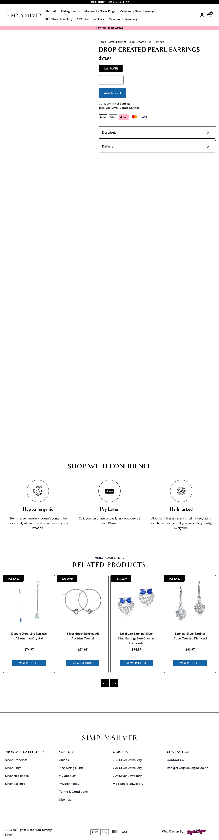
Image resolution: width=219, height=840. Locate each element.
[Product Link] (29, 600)
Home (102, 41)
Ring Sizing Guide (71, 768)
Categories (70, 11)
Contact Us (175, 760)
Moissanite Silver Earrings (137, 11)
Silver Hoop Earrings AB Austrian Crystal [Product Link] (83, 636)
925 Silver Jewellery (58, 19)
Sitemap (65, 799)
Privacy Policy (69, 783)
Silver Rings (13, 768)
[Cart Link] (209, 15)
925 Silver (112, 107)
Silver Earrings (117, 41)
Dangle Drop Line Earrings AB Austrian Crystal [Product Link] (29, 636)
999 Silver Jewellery (90, 19)
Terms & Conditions (73, 791)
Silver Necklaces (17, 775)
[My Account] (202, 15)
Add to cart (112, 93)
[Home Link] (23, 15)
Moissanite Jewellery (123, 19)
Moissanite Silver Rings (99, 11)
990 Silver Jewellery (127, 768)
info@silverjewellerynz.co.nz (187, 768)
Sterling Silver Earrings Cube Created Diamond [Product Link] (190, 636)
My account (67, 775)
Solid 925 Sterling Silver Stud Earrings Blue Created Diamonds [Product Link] (136, 638)
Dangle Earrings (129, 107)
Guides (64, 760)
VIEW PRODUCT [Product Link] (29, 663)
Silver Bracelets (16, 760)
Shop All (50, 11)
